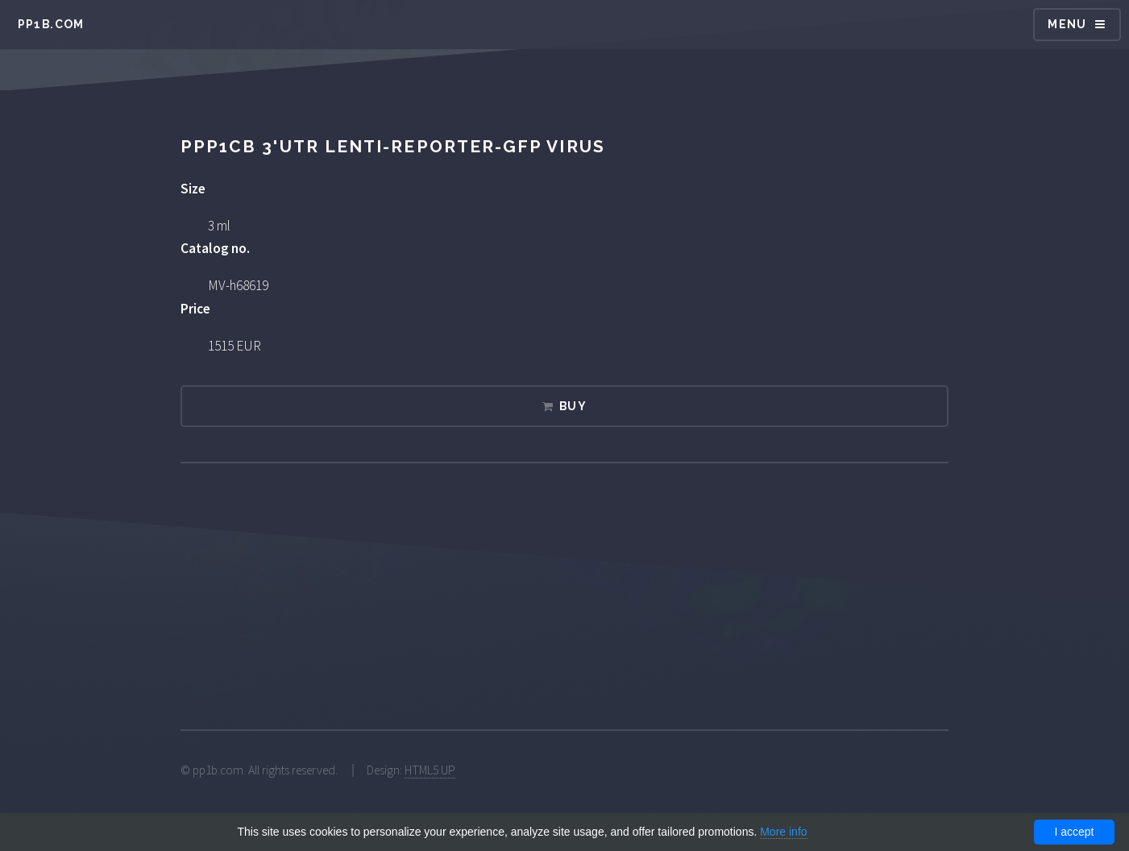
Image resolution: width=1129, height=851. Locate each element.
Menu (1067, 24)
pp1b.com (51, 24)
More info (783, 831)
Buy (573, 406)
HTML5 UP (430, 770)
